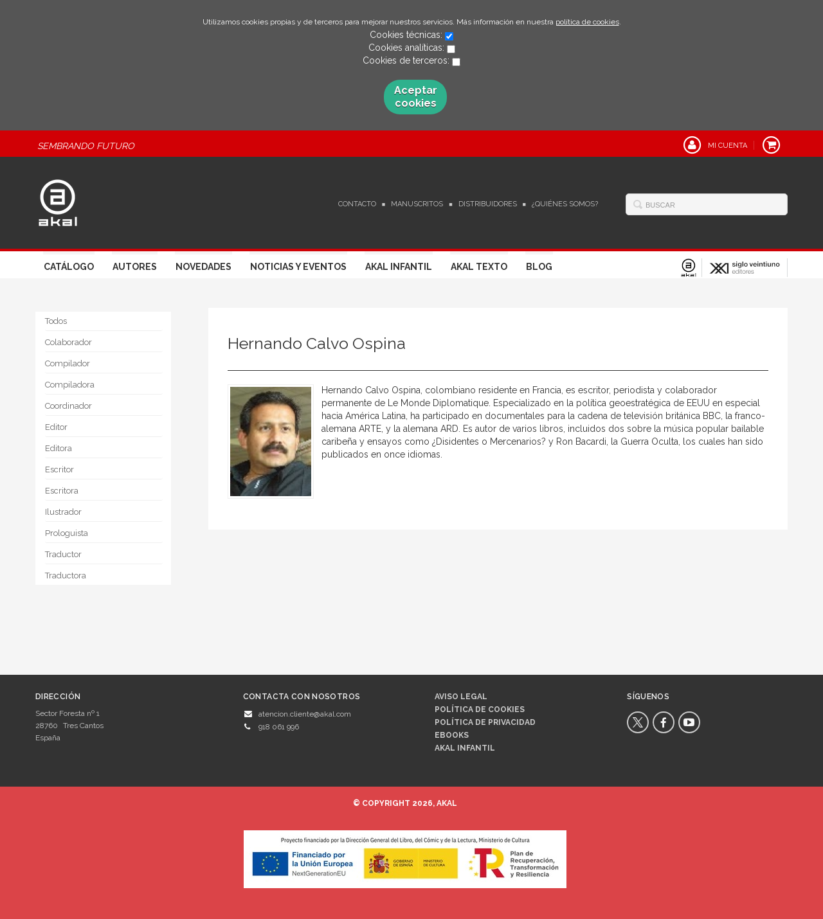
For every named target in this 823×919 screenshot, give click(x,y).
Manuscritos (417, 204)
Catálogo (69, 267)
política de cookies (587, 21)
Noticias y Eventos (298, 267)
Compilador (67, 363)
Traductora (65, 575)
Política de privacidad (485, 722)
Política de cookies (480, 709)
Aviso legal (461, 696)
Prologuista (66, 533)
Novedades (203, 267)
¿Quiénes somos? (565, 204)
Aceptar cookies (415, 96)
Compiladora (70, 384)
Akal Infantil (398, 267)
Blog (539, 267)
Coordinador (68, 406)
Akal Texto (479, 267)
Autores (135, 267)
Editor (56, 427)
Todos (56, 321)
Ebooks (452, 735)
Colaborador (68, 342)
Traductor (63, 554)
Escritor (59, 469)
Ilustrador (63, 512)
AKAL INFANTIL (465, 748)
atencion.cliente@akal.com (304, 713)
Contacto (357, 204)
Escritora (61, 490)
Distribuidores (487, 204)
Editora (58, 448)
